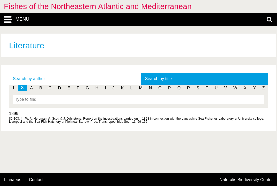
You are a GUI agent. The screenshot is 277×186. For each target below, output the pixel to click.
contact (36, 179)
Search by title (158, 78)
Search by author (29, 78)
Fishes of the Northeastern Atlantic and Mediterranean (98, 6)
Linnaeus (12, 180)
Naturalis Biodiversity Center (246, 180)
